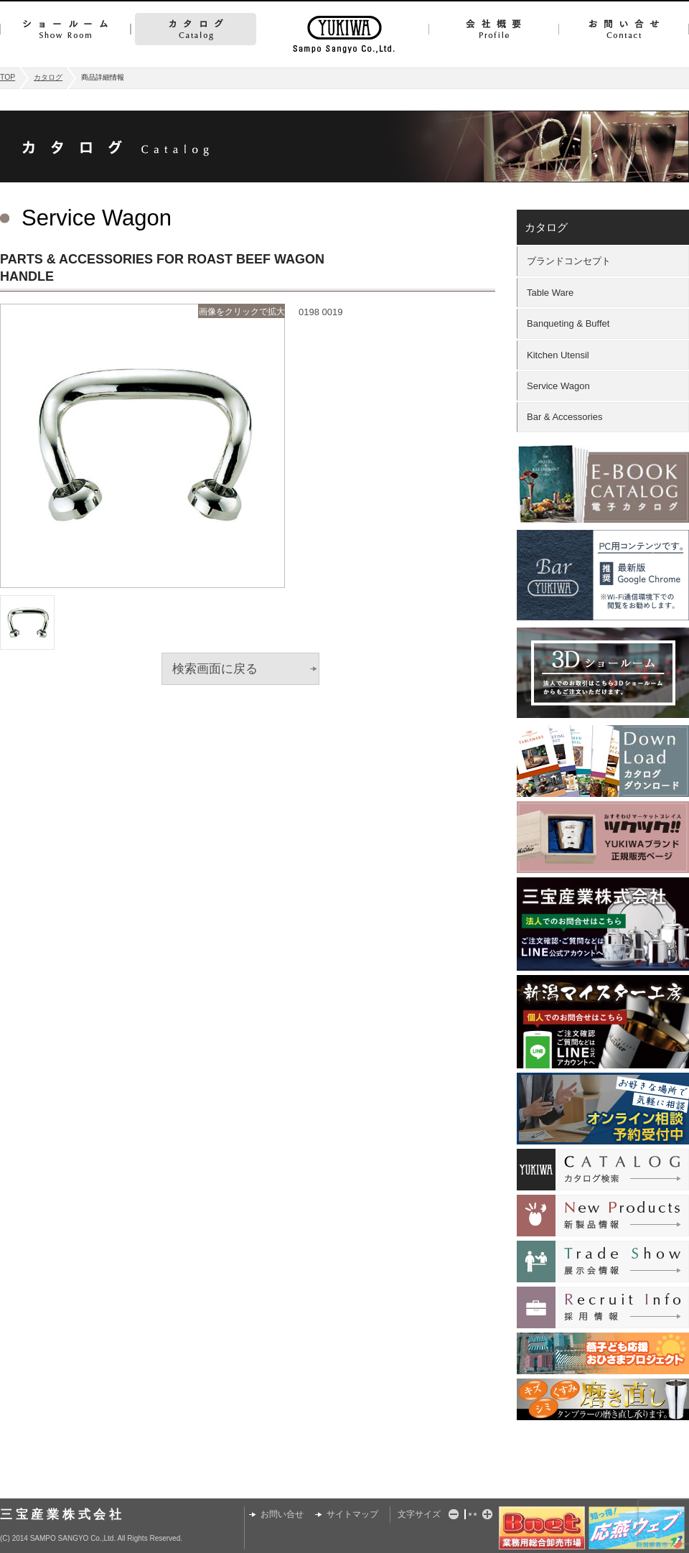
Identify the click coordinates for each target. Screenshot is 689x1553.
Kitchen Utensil (558, 355)
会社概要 (493, 29)
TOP (7, 77)
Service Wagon (558, 386)
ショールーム (65, 29)
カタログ (196, 29)
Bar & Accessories (565, 416)
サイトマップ (352, 1514)
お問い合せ (623, 29)
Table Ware (550, 292)
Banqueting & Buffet (568, 323)
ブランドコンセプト (569, 261)
